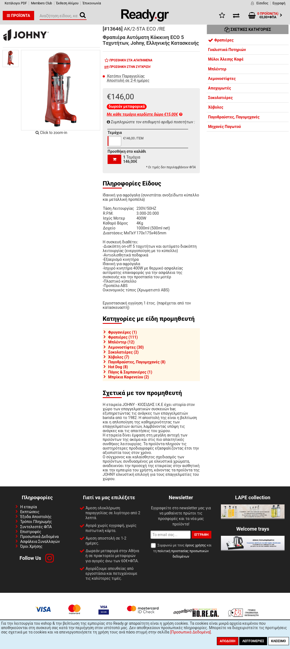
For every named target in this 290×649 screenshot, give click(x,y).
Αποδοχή (227, 641)
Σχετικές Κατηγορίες (247, 29)
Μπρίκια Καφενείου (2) (128, 377)
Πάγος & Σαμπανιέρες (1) (130, 372)
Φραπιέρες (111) (123, 337)
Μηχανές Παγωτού (224, 126)
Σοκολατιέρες (220, 97)
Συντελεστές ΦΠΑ (36, 527)
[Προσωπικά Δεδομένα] (190, 632)
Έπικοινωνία (91, 3)
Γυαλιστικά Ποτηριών (227, 49)
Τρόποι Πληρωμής (36, 521)
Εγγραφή (279, 3)
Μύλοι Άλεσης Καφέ (226, 59)
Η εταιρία (28, 507)
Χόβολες (215, 107)
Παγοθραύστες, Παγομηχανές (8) (136, 362)
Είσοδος (262, 3)
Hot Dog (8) (118, 367)
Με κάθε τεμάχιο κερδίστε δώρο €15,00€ (144, 114)
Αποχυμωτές (219, 88)
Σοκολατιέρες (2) (123, 352)
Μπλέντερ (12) (121, 342)
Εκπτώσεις (29, 512)
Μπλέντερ (217, 69)
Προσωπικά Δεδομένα (39, 536)
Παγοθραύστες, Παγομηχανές (234, 117)
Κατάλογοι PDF (16, 3)
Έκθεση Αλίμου (67, 3)
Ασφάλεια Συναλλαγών (40, 541)
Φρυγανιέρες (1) (122, 332)
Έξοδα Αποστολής (36, 517)
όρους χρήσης (195, 545)
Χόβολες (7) (118, 357)
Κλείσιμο (278, 641)
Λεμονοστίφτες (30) (126, 347)
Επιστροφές (30, 532)
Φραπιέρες (221, 40)
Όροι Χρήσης (31, 546)
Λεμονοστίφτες (222, 78)
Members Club (41, 3)
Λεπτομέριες (253, 641)
